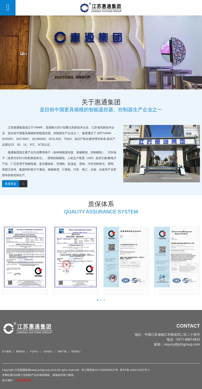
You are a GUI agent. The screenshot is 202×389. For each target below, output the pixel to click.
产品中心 (34, 351)
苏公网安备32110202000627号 (99, 370)
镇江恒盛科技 (23, 380)
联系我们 (75, 351)
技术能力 (48, 351)
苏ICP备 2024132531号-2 (135, 370)
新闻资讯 (20, 351)
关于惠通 (6, 351)
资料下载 (62, 351)
